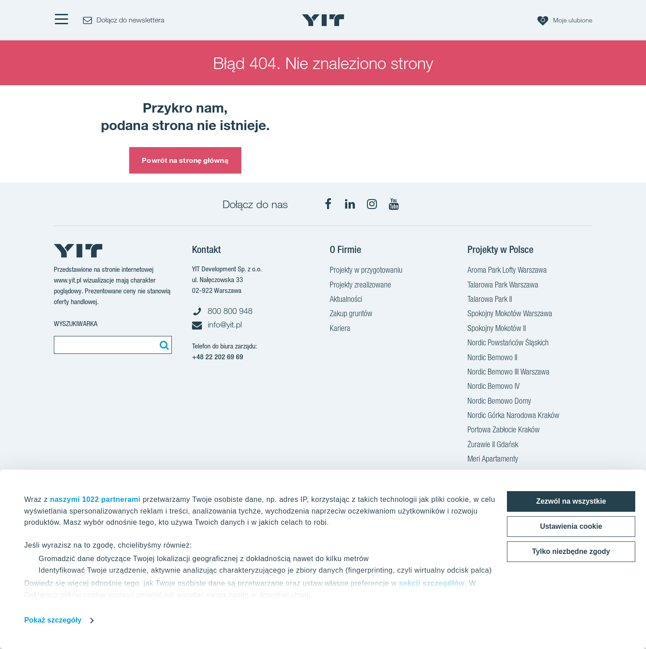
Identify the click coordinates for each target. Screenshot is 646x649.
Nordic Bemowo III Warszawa (508, 373)
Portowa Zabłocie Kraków (503, 431)
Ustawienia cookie (571, 526)
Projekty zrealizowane (360, 286)
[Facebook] (328, 204)
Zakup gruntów (351, 314)
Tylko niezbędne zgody (571, 551)
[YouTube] (394, 204)
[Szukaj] (162, 344)
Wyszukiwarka (75, 323)
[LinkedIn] (350, 204)
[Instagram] (372, 204)
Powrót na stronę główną (185, 160)
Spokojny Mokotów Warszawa (509, 314)
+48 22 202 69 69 (217, 357)
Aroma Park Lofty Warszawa (507, 271)
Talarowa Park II (489, 300)
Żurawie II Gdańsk (492, 445)
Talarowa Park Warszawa (502, 286)
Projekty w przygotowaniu (366, 271)
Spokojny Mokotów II (496, 329)
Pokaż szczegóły (53, 620)
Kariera (340, 329)
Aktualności (346, 300)
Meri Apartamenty (492, 460)
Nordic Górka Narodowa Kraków (513, 416)
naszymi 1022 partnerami (95, 499)
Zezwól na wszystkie (571, 501)
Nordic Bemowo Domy (499, 402)
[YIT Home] (323, 20)
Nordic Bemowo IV (493, 387)
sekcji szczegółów (431, 583)
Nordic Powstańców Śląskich (508, 344)
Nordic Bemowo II (492, 358)
